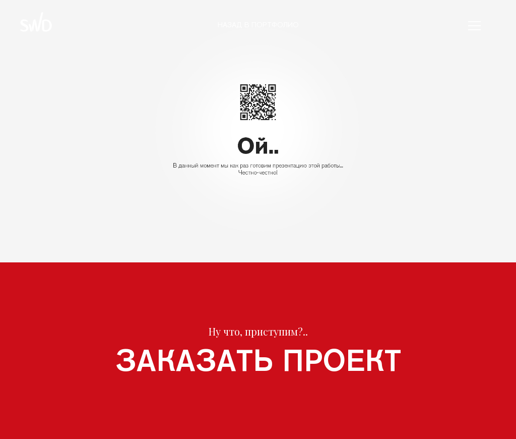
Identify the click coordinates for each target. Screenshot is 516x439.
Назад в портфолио (258, 24)
